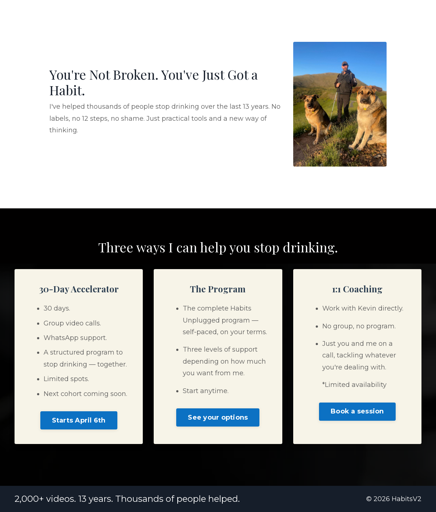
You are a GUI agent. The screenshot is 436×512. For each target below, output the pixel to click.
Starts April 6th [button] (79, 420)
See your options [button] (218, 417)
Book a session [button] (357, 411)
